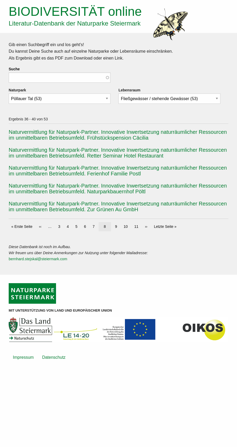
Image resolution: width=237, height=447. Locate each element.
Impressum (23, 357)
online (75, 11)
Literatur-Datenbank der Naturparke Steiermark (75, 23)
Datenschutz (53, 357)
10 (127, 226)
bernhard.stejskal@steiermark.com (38, 259)
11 (137, 226)
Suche (14, 69)
